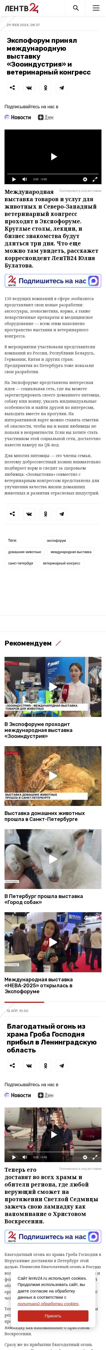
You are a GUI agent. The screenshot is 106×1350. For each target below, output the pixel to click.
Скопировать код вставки (80, 191)
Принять (53, 1315)
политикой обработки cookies (48, 1303)
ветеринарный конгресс (61, 563)
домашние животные (24, 552)
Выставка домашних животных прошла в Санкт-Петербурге (45, 816)
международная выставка (71, 552)
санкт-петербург (20, 563)
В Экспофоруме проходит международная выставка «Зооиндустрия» (39, 730)
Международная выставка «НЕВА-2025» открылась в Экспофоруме (39, 986)
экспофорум (56, 541)
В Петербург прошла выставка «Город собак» (44, 899)
